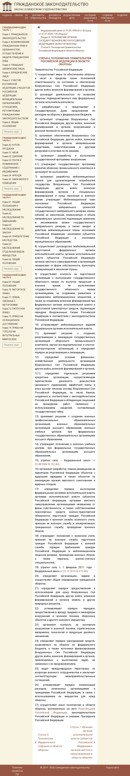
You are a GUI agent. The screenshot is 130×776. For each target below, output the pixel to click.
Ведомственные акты (71, 16)
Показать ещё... (12, 131)
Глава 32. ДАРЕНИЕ (12, 156)
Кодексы (7, 15)
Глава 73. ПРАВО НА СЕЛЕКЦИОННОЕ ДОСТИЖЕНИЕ (12, 320)
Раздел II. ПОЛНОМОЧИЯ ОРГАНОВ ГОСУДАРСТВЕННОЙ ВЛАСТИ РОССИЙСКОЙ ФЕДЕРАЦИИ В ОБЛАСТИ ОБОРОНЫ (62, 40)
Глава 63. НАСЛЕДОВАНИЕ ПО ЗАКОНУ (13, 229)
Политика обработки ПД (17, 771)
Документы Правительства (38, 16)
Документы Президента (55, 16)
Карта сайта (112, 767)
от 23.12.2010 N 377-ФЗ (73, 571)
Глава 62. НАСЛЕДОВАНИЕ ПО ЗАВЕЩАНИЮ (13, 217)
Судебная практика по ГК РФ (107, 18)
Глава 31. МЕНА (10, 152)
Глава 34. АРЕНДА (12, 175)
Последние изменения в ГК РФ (90, 18)
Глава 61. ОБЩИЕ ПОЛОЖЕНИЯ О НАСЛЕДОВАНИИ (11, 206)
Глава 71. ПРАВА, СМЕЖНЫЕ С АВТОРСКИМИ (11, 301)
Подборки (122, 15)
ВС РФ (26, 16)
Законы (18, 15)
